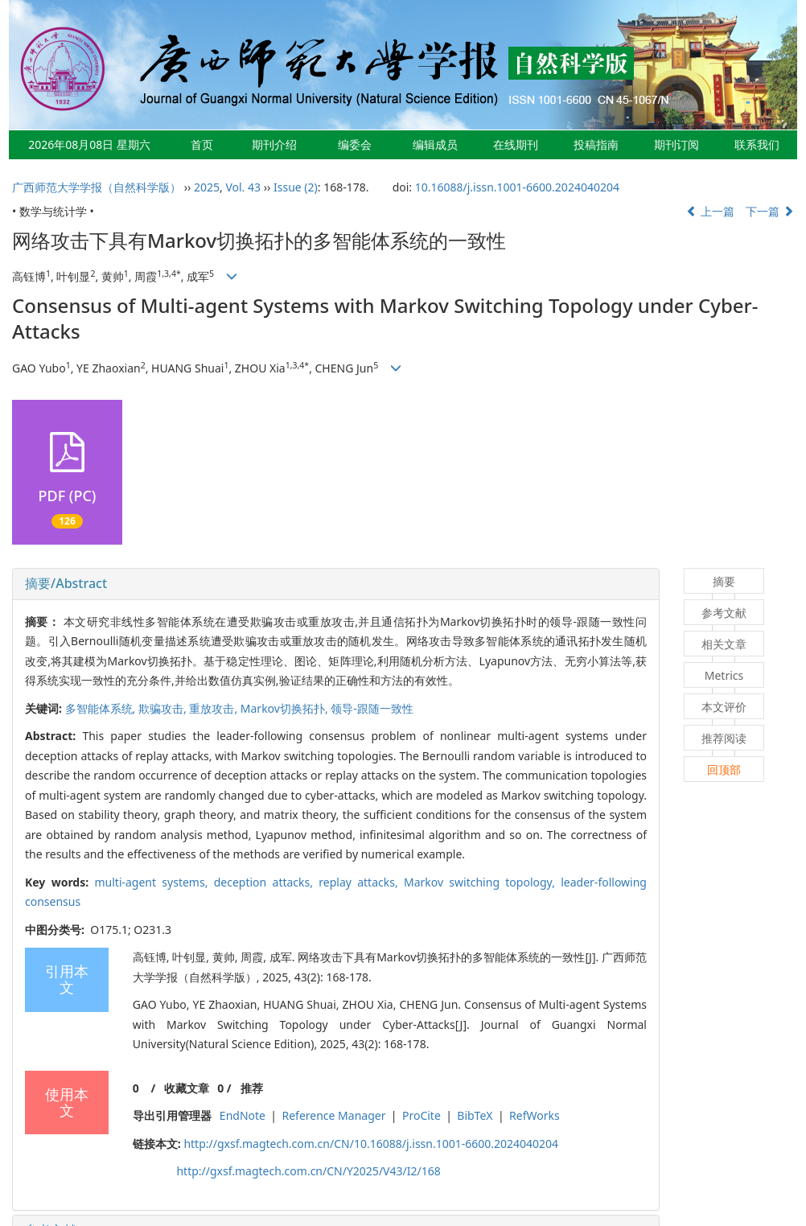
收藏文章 (186, 1088)
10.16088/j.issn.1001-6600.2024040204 (517, 187)
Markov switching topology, (482, 882)
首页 (202, 144)
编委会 (355, 144)
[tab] (336, 584)
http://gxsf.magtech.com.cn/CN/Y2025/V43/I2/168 (308, 1171)
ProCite (421, 1115)
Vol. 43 (243, 187)
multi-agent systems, (153, 882)
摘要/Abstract (66, 583)
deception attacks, (266, 882)
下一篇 (770, 211)
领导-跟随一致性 (372, 708)
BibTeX (474, 1115)
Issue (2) (295, 187)
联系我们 (756, 144)
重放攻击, (214, 708)
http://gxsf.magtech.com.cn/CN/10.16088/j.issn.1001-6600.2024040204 (370, 1143)
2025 (207, 187)
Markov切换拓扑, (286, 708)
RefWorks (534, 1115)
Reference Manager (333, 1115)
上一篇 (710, 211)
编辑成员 (435, 144)
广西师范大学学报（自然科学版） (96, 187)
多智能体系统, (101, 708)
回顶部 (724, 769)
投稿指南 (596, 144)
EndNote (242, 1115)
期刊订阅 (676, 144)
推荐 (252, 1088)
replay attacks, (361, 882)
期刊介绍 (274, 144)
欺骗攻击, (163, 708)
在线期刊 (515, 144)
